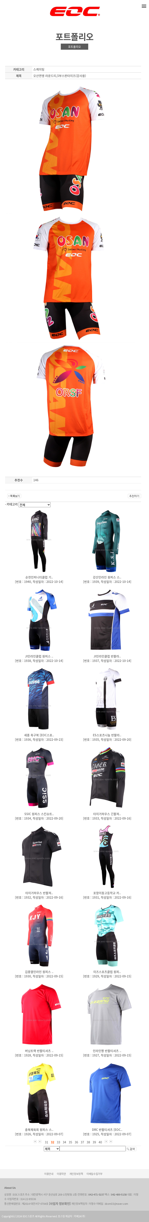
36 (76, 1142)
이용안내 (48, 1174)
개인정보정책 (76, 1174)
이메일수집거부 (94, 1174)
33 (58, 1142)
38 (88, 1142)
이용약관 (61, 1174)
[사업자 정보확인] (60, 1203)
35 (70, 1142)
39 (94, 1142)
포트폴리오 (74, 47)
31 (46, 1142)
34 (64, 1142)
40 (100, 1142)
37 (82, 1142)
